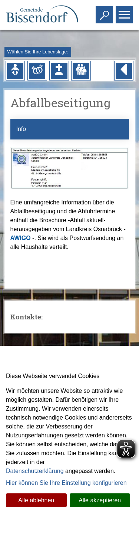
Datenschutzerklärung (35, 471)
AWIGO (20, 238)
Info (21, 129)
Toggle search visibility (105, 11)
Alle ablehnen (36, 500)
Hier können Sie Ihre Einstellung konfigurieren (66, 483)
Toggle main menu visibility (125, 11)
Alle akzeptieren (100, 500)
